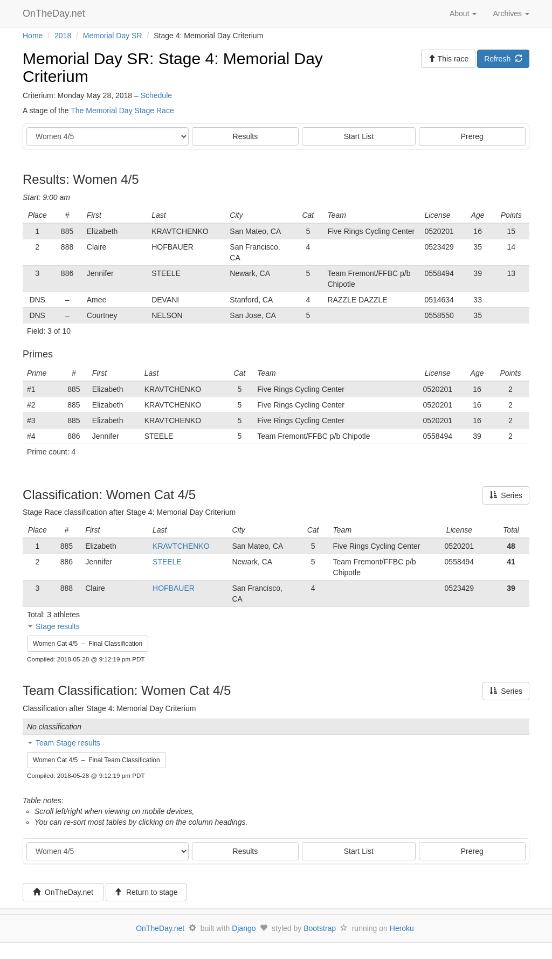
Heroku (402, 928)
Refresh (503, 58)
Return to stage (146, 892)
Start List (359, 136)
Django (244, 928)
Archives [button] (511, 13)
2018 (62, 35)
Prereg (472, 136)
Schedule (156, 95)
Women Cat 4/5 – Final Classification (87, 643)
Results (245, 136)
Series (505, 495)
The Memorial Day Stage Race (122, 110)
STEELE (167, 561)
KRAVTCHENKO (181, 546)
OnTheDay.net (55, 13)
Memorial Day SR (112, 35)
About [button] (463, 13)
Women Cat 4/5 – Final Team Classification (96, 760)
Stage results (58, 626)
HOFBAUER (174, 588)
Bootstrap (319, 928)
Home (33, 35)
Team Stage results (68, 743)
